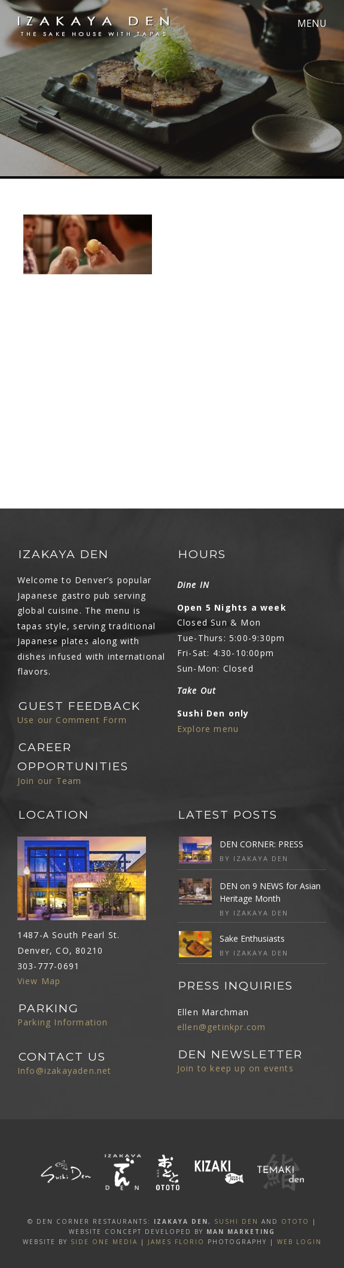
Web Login (299, 1242)
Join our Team (49, 780)
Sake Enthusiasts (252, 938)
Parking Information (62, 1022)
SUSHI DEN (236, 1221)
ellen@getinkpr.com (221, 1027)
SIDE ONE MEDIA (104, 1242)
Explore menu (208, 728)
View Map (39, 981)
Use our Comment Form (72, 719)
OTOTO (295, 1221)
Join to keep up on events (235, 1068)
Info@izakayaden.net (64, 1070)
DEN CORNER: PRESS (261, 844)
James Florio (176, 1242)
